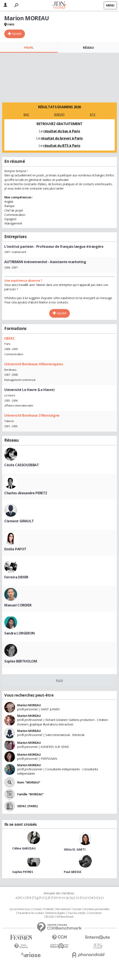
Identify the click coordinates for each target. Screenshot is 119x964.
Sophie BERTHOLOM (20, 661)
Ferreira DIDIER (16, 577)
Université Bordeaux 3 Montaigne (32, 415)
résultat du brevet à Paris (62, 138)
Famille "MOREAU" (30, 794)
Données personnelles (97, 909)
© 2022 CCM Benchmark (59, 916)
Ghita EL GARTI (74, 849)
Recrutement (63, 909)
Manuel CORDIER (17, 605)
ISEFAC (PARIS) (27, 806)
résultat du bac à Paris (61, 131)
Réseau (88, 48)
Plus (59, 680)
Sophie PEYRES (22, 872)
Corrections (95, 913)
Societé (77, 909)
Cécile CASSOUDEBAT (21, 465)
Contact (37, 909)
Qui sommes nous (19, 909)
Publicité (48, 909)
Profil (29, 48)
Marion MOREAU (29, 705)
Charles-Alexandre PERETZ (25, 493)
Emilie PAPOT (15, 549)
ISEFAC (9, 338)
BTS (92, 114)
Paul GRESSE (72, 872)
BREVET (59, 114)
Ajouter (17, 33)
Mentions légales (55, 913)
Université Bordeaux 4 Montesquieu (33, 364)
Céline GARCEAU (23, 848)
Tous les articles (77, 913)
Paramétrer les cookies (31, 913)
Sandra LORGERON (19, 633)
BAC (26, 114)
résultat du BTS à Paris (61, 145)
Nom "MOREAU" (28, 782)
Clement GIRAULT (19, 521)
